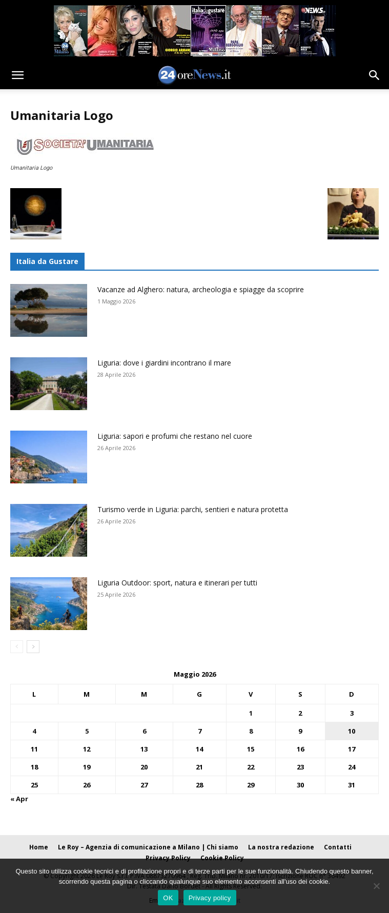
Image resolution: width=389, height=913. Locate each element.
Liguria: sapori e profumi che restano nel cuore (174, 436)
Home (38, 847)
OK (168, 898)
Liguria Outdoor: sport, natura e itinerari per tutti (177, 582)
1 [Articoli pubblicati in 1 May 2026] (251, 713)
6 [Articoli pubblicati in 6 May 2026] (144, 731)
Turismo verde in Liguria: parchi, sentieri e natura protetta (192, 509)
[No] (376, 886)
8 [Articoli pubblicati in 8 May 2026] (251, 731)
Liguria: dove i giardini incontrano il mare (164, 363)
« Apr (19, 798)
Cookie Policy (222, 858)
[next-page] (33, 646)
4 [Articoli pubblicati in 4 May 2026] (34, 731)
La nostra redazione (281, 847)
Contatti (338, 847)
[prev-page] (16, 646)
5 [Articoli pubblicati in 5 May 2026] (87, 731)
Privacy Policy (168, 858)
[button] (17, 75)
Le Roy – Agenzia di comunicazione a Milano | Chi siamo (148, 847)
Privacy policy (210, 898)
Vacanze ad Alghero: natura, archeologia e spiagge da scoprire (200, 289)
